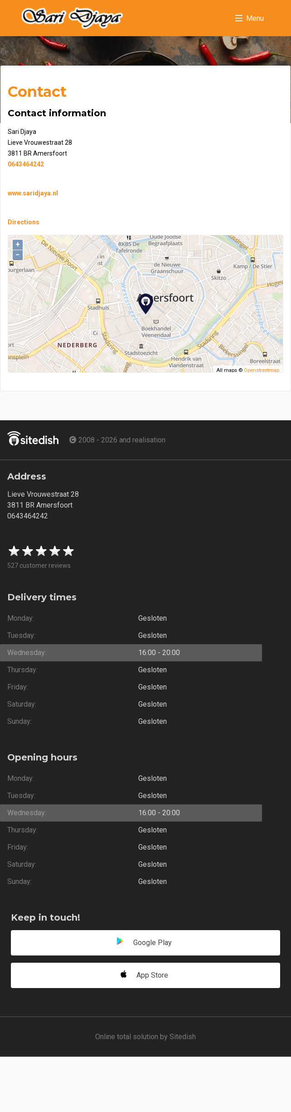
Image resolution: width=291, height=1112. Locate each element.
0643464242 (26, 164)
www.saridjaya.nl (33, 193)
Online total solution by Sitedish (145, 1036)
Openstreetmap (261, 370)
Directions (23, 222)
